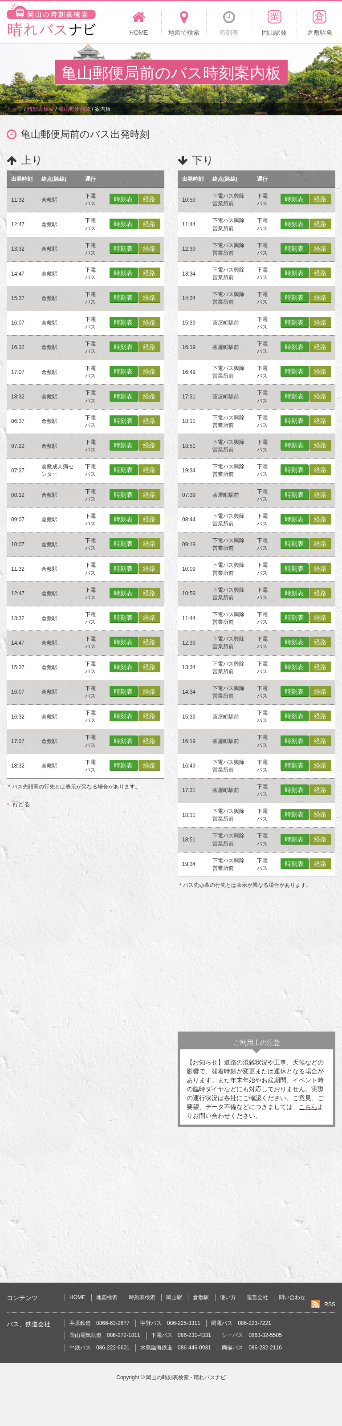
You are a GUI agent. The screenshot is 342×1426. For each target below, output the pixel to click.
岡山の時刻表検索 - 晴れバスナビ (186, 1377)
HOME (77, 1297)
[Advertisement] (256, 960)
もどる (18, 804)
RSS (329, 1304)
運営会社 (257, 1297)
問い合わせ (292, 1297)
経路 (149, 199)
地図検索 (107, 1297)
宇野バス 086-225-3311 (170, 1323)
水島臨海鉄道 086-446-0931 (175, 1348)
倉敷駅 (201, 1297)
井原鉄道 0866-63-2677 (99, 1323)
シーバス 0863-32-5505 (252, 1335)
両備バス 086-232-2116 (252, 1348)
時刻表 (123, 199)
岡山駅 (174, 1297)
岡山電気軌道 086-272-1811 (104, 1335)
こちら (308, 1106)
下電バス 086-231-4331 (181, 1335)
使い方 (228, 1297)
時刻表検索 (142, 1297)
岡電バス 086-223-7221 (241, 1323)
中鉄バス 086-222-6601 (99, 1348)
